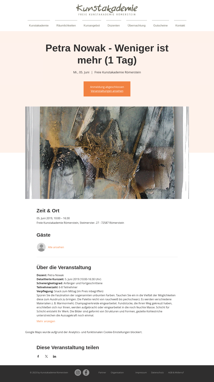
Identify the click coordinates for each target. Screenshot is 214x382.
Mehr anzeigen (46, 321)
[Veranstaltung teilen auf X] (46, 356)
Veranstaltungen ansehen (107, 91)
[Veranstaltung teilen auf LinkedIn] (54, 356)
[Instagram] (78, 372)
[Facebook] (86, 372)
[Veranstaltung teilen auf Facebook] (38, 356)
